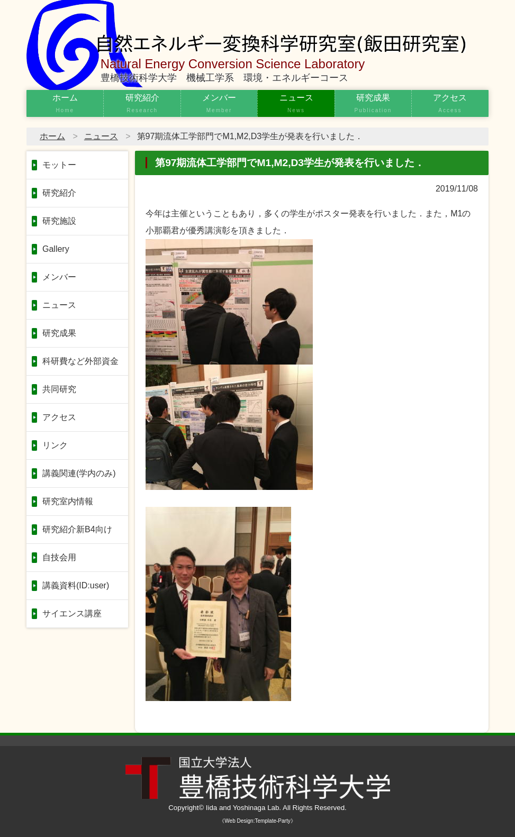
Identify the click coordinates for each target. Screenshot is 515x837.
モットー (59, 164)
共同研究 (59, 389)
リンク (55, 445)
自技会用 (59, 557)
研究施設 (59, 220)
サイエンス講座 (72, 613)
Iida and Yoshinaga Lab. (243, 808)
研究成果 (373, 104)
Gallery (55, 248)
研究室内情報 (67, 501)
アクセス (450, 104)
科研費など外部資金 (80, 361)
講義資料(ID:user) (75, 585)
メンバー (219, 104)
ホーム (64, 104)
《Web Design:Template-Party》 (257, 821)
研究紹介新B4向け (77, 529)
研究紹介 (142, 104)
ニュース (296, 104)
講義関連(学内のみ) (79, 473)
